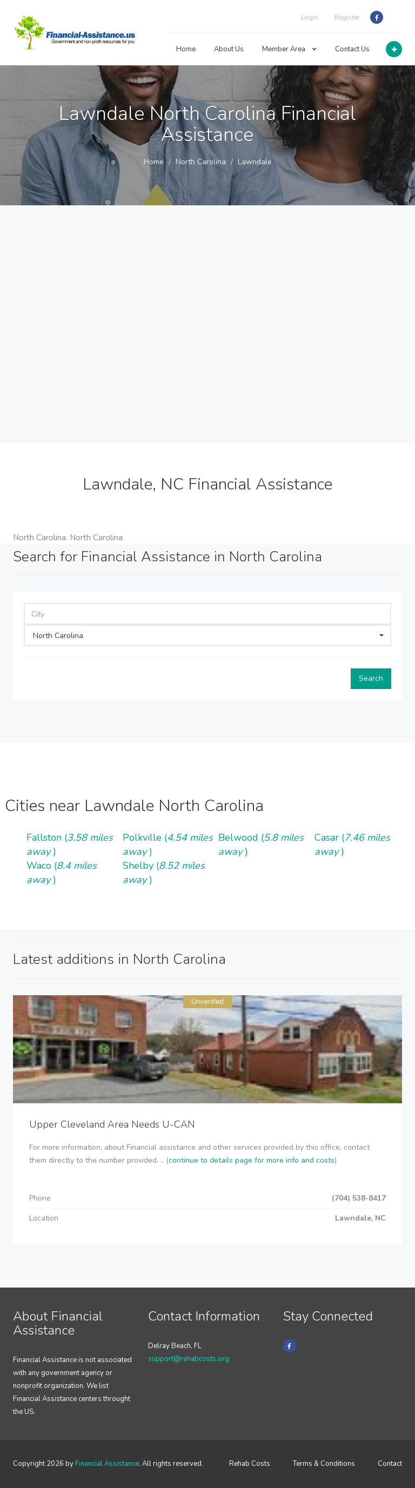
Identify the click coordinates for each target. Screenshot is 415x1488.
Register (346, 17)
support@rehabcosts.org (188, 1359)
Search (371, 678)
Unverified (207, 1002)
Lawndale (255, 162)
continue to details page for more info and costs (251, 1160)
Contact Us (352, 49)
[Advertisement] (207, 324)
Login (309, 17)
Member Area (289, 49)
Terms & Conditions (324, 1464)
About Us (229, 49)
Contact (390, 1464)
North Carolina (201, 162)
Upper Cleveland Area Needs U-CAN (112, 1124)
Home (186, 49)
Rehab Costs (249, 1464)
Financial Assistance (107, 1464)
